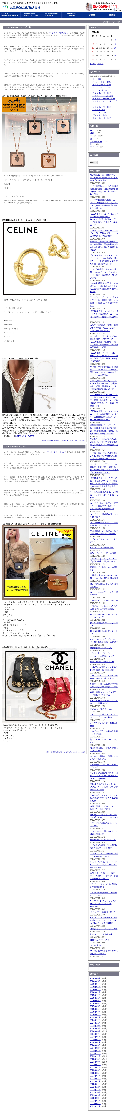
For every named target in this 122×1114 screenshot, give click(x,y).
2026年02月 (95, 990)
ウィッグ (94, 147)
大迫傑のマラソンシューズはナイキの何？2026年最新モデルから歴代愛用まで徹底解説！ (104, 233)
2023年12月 (95, 1054)
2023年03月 (95, 1078)
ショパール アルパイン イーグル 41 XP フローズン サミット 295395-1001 (103, 865)
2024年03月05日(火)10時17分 (54, 752)
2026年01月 (95, 992)
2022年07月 (95, 1101)
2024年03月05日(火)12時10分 (50, 440)
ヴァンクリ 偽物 (99, 115)
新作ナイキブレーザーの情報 (103, 553)
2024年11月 (95, 1023)
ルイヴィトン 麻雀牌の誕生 (102, 548)
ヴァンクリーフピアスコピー (59, 33)
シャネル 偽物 (98, 110)
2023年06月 (95, 1070)
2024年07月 (95, 1034)
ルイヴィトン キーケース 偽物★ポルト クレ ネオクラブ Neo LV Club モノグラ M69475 (103, 920)
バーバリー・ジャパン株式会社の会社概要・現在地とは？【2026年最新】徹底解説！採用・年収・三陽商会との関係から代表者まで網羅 (104, 341)
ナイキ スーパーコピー (102, 93)
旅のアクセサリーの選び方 (24, 436)
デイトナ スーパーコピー (103, 99)
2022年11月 (95, 1090)
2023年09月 (95, 1062)
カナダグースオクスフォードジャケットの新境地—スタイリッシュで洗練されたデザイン (104, 506)
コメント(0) (81, 440)
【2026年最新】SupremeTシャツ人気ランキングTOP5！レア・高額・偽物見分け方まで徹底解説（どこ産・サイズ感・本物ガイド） (104, 400)
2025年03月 (95, 1012)
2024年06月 (95, 1037)
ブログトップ (109, 22)
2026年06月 (95, 978)
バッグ (75, 752)
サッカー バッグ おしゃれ (101, 934)
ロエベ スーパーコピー (102, 118)
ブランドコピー (99, 112)
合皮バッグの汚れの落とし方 (103, 840)
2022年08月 (95, 1098)
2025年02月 (95, 1014)
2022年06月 (95, 1104)
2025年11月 (95, 998)
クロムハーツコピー (101, 87)
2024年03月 (95, 1045)
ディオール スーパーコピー (57, 452)
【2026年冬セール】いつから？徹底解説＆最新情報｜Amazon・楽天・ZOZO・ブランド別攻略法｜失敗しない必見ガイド (104, 219)
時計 (92, 130)
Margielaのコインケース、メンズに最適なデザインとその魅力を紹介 (104, 798)
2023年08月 (95, 1065)
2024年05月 (95, 1040)
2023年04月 (95, 1076)
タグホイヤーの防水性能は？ (103, 912)
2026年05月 (95, 981)
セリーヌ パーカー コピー (103, 90)
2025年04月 (95, 1009)
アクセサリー (73, 440)
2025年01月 (95, 1017)
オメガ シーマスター (101, 85)
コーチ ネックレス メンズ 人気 (103, 929)
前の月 (93, 64)
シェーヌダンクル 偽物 (102, 96)
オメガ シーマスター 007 (101, 709)
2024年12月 (95, 1020)
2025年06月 (95, 1003)
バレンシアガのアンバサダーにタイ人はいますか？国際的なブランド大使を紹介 (104, 776)
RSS (119, 22)
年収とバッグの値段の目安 (102, 662)
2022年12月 (95, 1087)
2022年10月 (95, 1092)
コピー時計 (97, 79)
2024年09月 (95, 1028)
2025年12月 (95, 995)
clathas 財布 (95, 945)
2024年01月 (95, 1051)
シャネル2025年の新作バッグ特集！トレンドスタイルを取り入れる (104, 495)
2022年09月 (95, 1095)
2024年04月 (95, 1042)
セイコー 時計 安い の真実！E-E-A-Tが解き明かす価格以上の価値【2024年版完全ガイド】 (103, 456)
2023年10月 (95, 1059)
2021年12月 (95, 1106)
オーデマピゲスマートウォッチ (104, 600)
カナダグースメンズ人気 (101, 648)
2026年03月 (95, 987)
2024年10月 (95, 1026)
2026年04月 (95, 984)
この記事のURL (64, 440)
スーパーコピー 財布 (101, 82)
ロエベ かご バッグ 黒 (99, 940)
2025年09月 (95, 1001)
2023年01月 (95, 1084)
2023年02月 (95, 1081)
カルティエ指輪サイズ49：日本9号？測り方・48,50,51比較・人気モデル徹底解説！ (104, 328)
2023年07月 (95, 1067)
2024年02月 (95, 1048)
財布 (92, 133)
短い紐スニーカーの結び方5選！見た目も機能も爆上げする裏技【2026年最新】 (104, 178)
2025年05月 (95, 1006)
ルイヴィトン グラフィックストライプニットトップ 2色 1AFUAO (104, 904)
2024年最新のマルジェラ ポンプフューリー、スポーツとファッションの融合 (104, 787)
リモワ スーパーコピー (102, 107)
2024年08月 (95, 1031)
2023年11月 (95, 1056)
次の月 (100, 64)
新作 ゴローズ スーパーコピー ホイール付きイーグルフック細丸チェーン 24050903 (104, 876)
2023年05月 (95, 1073)
